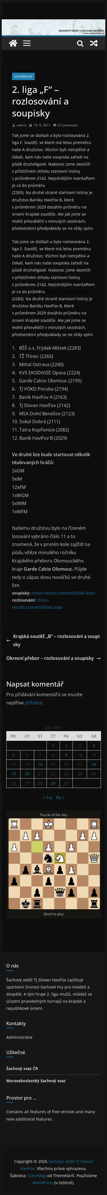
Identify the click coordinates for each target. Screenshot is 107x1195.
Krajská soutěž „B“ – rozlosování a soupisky (53, 640)
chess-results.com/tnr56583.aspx (63, 593)
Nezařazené (23, 76)
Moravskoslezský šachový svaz (36, 1080)
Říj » (60, 797)
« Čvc (48, 797)
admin (22, 125)
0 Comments (65, 125)
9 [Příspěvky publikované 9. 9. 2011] (66, 755)
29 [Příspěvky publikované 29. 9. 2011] (53, 783)
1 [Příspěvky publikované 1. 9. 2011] (53, 745)
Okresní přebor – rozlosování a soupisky (53, 658)
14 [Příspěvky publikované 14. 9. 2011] (40, 764)
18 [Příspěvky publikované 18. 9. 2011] (94, 764)
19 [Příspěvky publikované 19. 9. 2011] (13, 773)
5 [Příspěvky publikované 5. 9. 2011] (13, 755)
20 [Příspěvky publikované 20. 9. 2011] (27, 773)
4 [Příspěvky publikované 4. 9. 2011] (94, 745)
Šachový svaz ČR (22, 1068)
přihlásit (34, 703)
